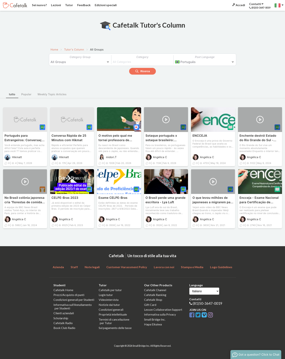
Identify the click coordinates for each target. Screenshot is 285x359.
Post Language (205, 57)
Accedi (238, 5)
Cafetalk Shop (153, 299)
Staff (74, 267)
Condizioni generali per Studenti (73, 299)
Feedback (84, 5)
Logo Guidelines (221, 267)
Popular (26, 94)
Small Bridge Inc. (154, 319)
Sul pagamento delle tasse (115, 328)
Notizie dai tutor (109, 304)
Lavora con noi (164, 267)
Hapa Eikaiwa (153, 324)
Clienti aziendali (63, 313)
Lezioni (55, 5)
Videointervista (108, 299)
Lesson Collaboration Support (163, 309)
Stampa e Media (192, 267)
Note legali (92, 267)
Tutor (68, 5)
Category (142, 57)
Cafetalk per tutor (110, 290)
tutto (12, 94)
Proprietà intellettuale (113, 314)
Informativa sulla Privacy (160, 314)
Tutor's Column (74, 49)
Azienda (58, 267)
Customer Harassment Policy (126, 267)
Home (54, 49)
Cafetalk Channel (155, 290)
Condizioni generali (111, 309)
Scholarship (60, 318)
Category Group (80, 57)
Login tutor (106, 295)
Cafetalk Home (63, 290)
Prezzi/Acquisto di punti (68, 295)
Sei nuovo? (39, 5)
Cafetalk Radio (63, 323)
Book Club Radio (64, 328)
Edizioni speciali (105, 5)
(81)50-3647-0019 (207, 303)
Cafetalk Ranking (155, 295)
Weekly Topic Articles (52, 94)
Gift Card (150, 304)
